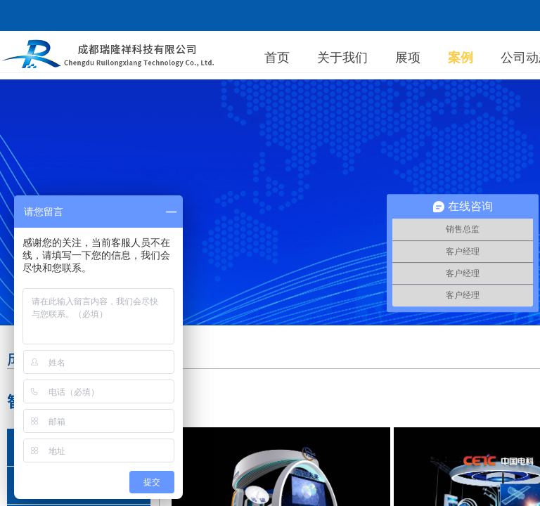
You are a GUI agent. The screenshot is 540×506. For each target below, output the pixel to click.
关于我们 (342, 58)
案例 (460, 58)
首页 (277, 58)
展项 (407, 58)
